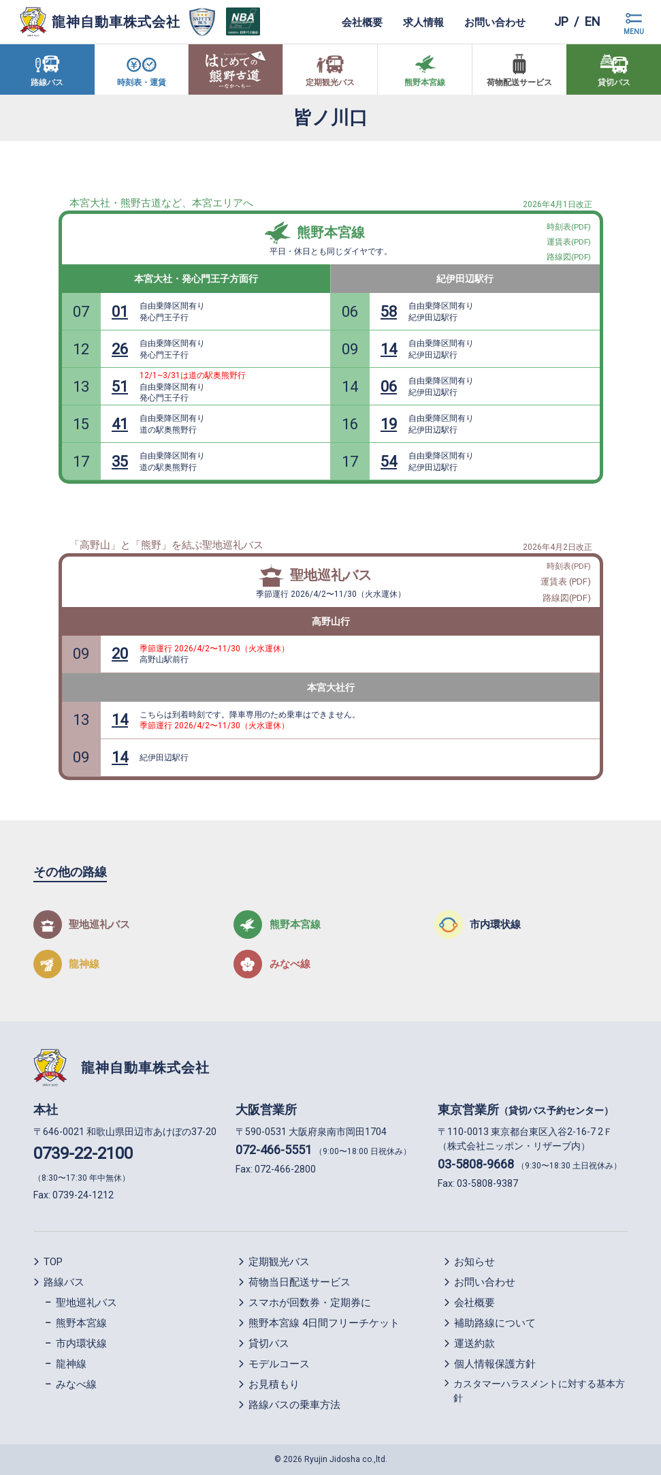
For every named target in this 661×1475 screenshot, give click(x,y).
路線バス (64, 1282)
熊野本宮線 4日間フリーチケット (324, 1323)
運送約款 (474, 1343)
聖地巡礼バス (331, 575)
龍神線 (71, 1364)
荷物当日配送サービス (299, 1282)
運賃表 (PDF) (566, 581)
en (592, 21)
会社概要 (362, 22)
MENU (634, 31)
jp (561, 21)
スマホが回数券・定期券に (309, 1303)
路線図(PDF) (567, 598)
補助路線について (495, 1323)
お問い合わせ (495, 22)
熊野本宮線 (331, 232)
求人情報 (423, 22)
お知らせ (474, 1262)
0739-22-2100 (83, 1153)
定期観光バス (279, 1262)
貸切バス (268, 1343)
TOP (53, 1262)
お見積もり (274, 1384)
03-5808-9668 (476, 1164)
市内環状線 (81, 1343)
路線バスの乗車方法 (294, 1405)
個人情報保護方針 (495, 1364)
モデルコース (279, 1364)
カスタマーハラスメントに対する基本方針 (539, 1390)
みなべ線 (76, 1384)
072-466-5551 (274, 1150)
